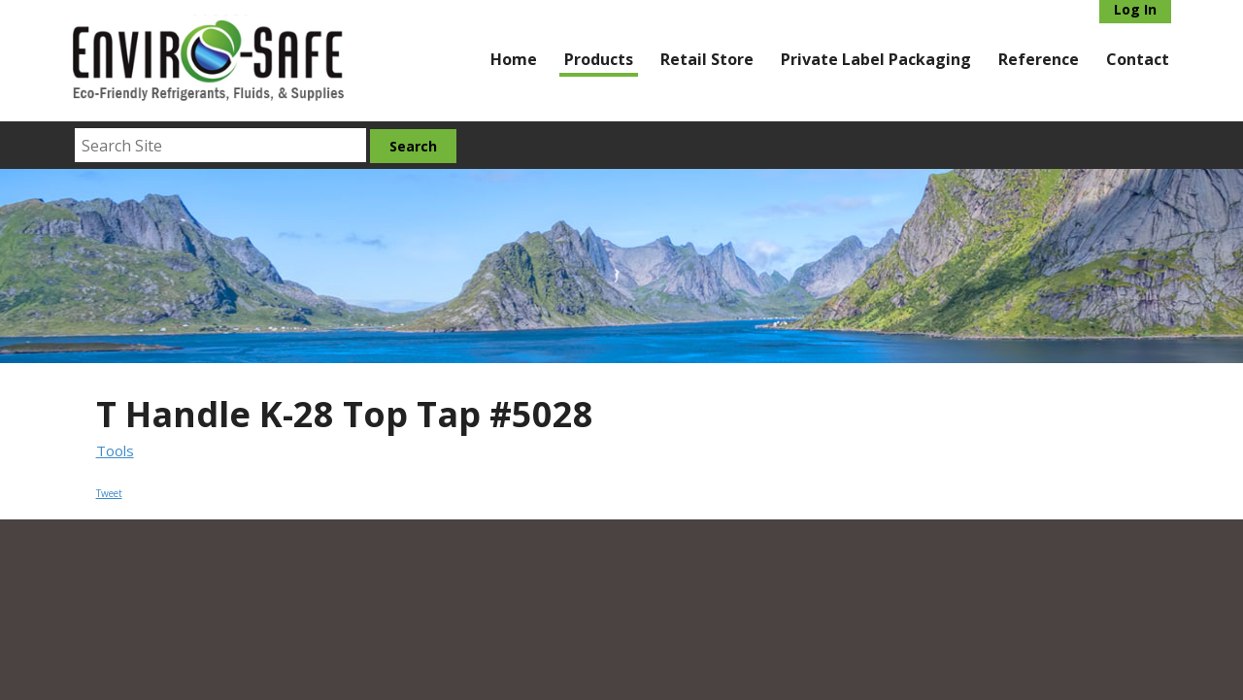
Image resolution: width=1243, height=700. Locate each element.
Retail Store (707, 59)
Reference (1038, 59)
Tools (115, 450)
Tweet (109, 493)
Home (513, 59)
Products (598, 59)
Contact (1137, 59)
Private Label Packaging (876, 59)
